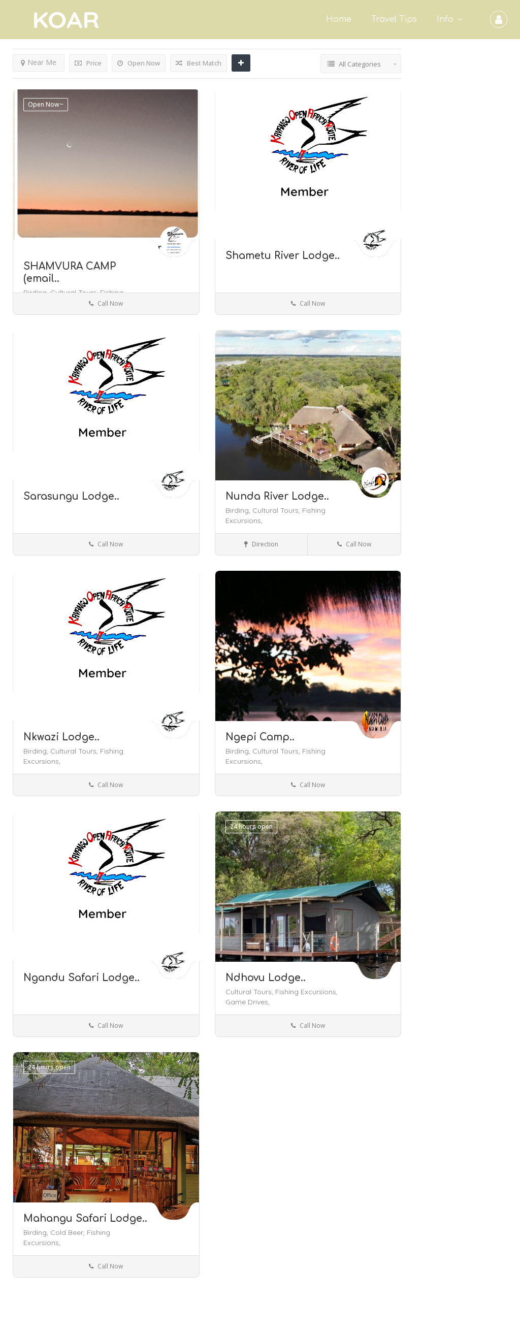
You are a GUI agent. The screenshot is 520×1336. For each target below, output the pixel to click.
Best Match (198, 63)
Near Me (38, 62)
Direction (261, 544)
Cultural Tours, (277, 510)
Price (88, 63)
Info (445, 19)
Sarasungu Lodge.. (71, 496)
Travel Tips (394, 19)
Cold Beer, (68, 1232)
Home (338, 19)
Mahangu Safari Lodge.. (85, 1218)
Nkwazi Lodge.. (61, 737)
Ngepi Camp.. (260, 737)
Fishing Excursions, (306, 991)
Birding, (238, 510)
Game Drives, (247, 1001)
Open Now (138, 63)
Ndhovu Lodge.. (265, 977)
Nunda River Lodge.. (277, 496)
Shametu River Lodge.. (282, 255)
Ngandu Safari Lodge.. (81, 977)
